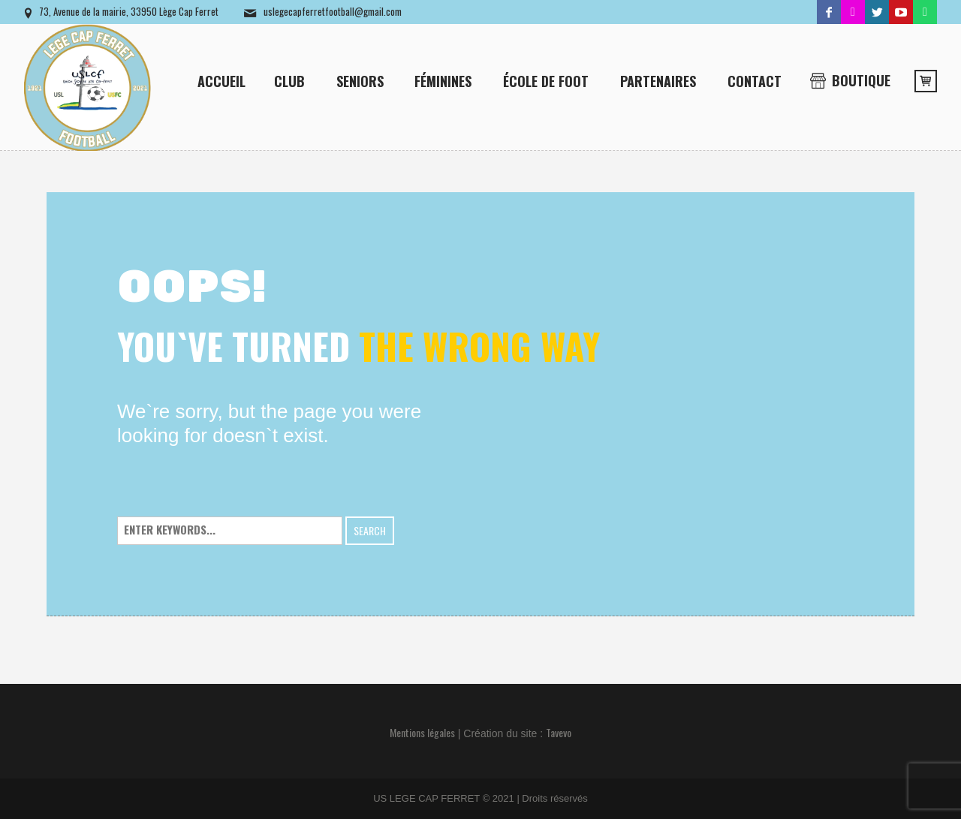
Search (370, 530)
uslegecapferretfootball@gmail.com (333, 11)
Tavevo (558, 732)
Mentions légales (422, 732)
